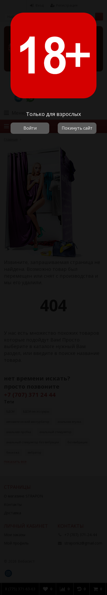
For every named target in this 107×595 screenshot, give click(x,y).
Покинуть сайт (77, 128)
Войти (30, 128)
